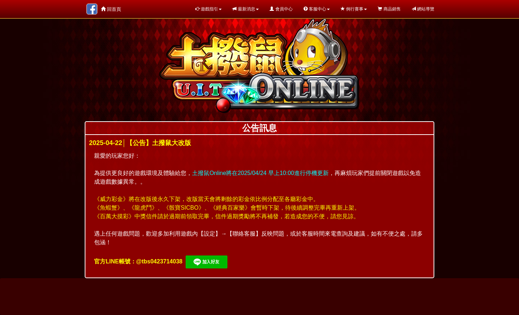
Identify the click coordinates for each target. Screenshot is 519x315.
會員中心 (281, 9)
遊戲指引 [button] (208, 9)
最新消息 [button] (245, 9)
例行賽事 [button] (354, 9)
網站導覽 (423, 9)
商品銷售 (389, 9)
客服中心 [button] (316, 9)
